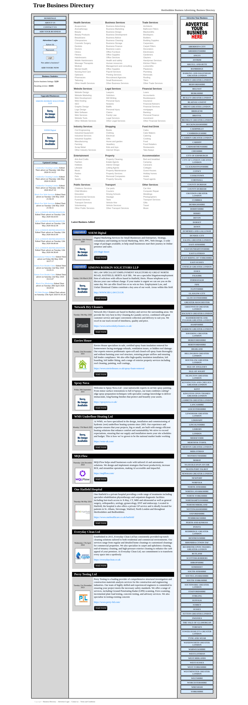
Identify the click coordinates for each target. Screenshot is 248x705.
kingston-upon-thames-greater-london (197, 394)
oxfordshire (197, 513)
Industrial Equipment (84, 133)
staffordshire (197, 591)
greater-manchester (197, 302)
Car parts (110, 188)
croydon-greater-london (197, 194)
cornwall (197, 180)
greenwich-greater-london (197, 308)
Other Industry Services (85, 150)
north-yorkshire (197, 496)
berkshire (197, 93)
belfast (197, 89)
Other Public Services (84, 208)
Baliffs (109, 106)
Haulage (110, 197)
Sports (78, 179)
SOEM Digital (50, 130)
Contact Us (50, 27)
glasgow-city (197, 293)
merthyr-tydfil (196, 442)
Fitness (78, 55)
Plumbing (147, 72)
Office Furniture (113, 52)
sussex (197, 609)
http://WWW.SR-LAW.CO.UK (109, 292)
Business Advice (113, 38)
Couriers (110, 191)
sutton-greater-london (197, 614)
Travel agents (149, 179)
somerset (197, 567)
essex (197, 271)
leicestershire (197, 409)
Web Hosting (80, 101)
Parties (78, 173)
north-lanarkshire (197, 491)
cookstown (197, 175)
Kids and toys (112, 147)
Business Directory (49, 702)
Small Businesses (114, 80)
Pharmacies (80, 77)
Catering (147, 136)
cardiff (197, 142)
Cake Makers (149, 133)
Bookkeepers (149, 98)
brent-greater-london (197, 106)
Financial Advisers (151, 104)
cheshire (197, 151)
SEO (77, 104)
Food (145, 141)
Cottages (147, 168)
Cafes (146, 130)
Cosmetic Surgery (83, 43)
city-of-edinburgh (197, 155)
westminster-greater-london (197, 672)
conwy (197, 171)
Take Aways (148, 150)
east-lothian (197, 253)
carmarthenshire (197, 146)
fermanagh (197, 280)
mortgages (148, 109)
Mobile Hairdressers (84, 60)
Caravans (147, 165)
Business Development (116, 35)
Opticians (79, 75)
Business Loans (113, 49)
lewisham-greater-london (196, 414)
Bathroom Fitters (150, 29)
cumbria (197, 200)
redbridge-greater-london (197, 532)
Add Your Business (50, 31)
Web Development (83, 98)
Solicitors (110, 95)
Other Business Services (117, 83)
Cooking (147, 139)
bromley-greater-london (197, 120)
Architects (147, 26)
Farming (78, 144)
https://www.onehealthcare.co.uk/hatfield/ (114, 517)
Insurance (147, 101)
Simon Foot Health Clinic (44, 265)
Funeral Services (82, 199)
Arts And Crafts (81, 159)
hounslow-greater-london (197, 361)
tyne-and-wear (197, 638)
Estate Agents (112, 162)
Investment (148, 118)
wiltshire (197, 678)
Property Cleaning (114, 159)
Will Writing (111, 98)
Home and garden (114, 141)
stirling (197, 596)
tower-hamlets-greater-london (197, 632)
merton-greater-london (197, 447)
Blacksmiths (148, 32)
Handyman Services (152, 60)
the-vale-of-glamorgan (197, 622)
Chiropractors (81, 40)
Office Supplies (113, 55)
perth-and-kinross (197, 522)
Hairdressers (80, 57)
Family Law (111, 115)
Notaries (110, 104)
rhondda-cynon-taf (197, 542)
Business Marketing (115, 29)
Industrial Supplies (83, 139)
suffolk (197, 600)
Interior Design (113, 165)
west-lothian (197, 654)
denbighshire (197, 204)
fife (197, 284)
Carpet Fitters (149, 46)
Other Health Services (85, 83)
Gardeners (148, 55)
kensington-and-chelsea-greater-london (197, 383)
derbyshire (197, 209)
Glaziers (147, 57)
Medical (78, 66)
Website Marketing (83, 95)
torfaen (197, 627)
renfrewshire (197, 538)
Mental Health (81, 69)
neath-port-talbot (197, 469)
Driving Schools (113, 194)
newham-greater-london (197, 473)
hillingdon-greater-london (197, 354)
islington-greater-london (197, 377)
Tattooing (79, 80)
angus (197, 55)
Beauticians (80, 38)
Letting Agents (112, 168)
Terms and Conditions (87, 702)
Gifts (108, 139)
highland (197, 349)
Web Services (81, 115)
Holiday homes (150, 173)
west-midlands (197, 658)
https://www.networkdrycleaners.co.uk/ (113, 326)
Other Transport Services (117, 208)
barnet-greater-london (197, 80)
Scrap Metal (80, 147)
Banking (147, 112)
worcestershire (197, 682)
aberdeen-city (196, 46)
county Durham (197, 184)
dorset (197, 222)
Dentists (78, 46)
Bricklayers (148, 35)
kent (197, 389)
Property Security (114, 179)
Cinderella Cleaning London (47, 168)
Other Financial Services (154, 121)
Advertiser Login (64, 702)
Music (77, 170)
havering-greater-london (197, 334)
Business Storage (114, 43)
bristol (197, 115)
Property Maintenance (116, 170)
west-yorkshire (196, 667)
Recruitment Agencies (116, 77)
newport (197, 478)
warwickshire (197, 649)
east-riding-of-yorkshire (197, 258)
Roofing (146, 77)
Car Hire (147, 188)
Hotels (146, 176)
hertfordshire (197, 344)
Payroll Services (113, 72)
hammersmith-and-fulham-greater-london (197, 319)
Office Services (113, 57)
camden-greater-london (197, 138)
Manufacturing (81, 141)
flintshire (197, 289)
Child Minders (81, 191)
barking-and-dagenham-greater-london (197, 74)
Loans (146, 92)
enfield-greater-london (197, 267)
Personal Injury (113, 101)
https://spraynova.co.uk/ (105, 402)
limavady (197, 420)
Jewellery (110, 144)
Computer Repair (151, 191)
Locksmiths (148, 66)
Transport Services (83, 202)
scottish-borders (197, 558)
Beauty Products (82, 35)
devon (197, 218)
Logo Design (80, 109)
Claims (109, 112)
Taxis (108, 199)
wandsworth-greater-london (197, 643)
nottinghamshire (197, 509)
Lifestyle (78, 168)
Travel (146, 205)
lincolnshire (197, 424)
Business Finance (114, 46)
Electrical (110, 136)
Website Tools (81, 118)
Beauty (78, 32)
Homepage (50, 18)
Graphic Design (82, 106)
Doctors (78, 49)
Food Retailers (150, 144)
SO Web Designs (42, 292)
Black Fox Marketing (44, 283)
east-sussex (197, 262)
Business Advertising (115, 26)
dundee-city (197, 235)
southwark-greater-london (197, 586)
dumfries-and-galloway (197, 231)
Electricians (148, 52)
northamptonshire (197, 500)
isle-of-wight (197, 371)
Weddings (147, 194)
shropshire (197, 562)
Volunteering (80, 205)
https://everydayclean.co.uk (107, 559)
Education (79, 194)
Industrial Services (83, 136)
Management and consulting (119, 66)
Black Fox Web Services (45, 194)
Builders (147, 38)
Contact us (75, 702)
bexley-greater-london (197, 98)
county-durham (197, 189)
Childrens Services (83, 188)
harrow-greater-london (197, 329)
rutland (197, 553)
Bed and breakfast (151, 159)
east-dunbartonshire (197, 249)
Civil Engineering (82, 130)
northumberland (197, 505)
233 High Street (101, 251)
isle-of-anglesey (197, 367)
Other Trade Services (153, 83)
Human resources (114, 63)
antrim (197, 60)
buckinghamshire (197, 124)
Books (109, 130)
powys (197, 527)
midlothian (197, 451)
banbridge (197, 69)
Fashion (78, 162)
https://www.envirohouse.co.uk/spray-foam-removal (119, 368)
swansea (197, 618)
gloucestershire (197, 298)
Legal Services (113, 118)
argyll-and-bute (197, 64)
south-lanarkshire (196, 576)
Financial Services (151, 106)
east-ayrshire (197, 244)
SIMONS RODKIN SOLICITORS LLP (50, 102)
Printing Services (114, 75)
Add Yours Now (50, 68)
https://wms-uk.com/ (104, 441)
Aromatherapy (81, 29)
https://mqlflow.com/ (104, 473)
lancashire (197, 404)
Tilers (145, 80)
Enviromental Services (85, 197)
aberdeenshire (197, 51)
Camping (147, 162)
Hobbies (78, 165)
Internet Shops (113, 150)
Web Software (81, 112)
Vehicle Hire (111, 202)
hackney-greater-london (197, 313)
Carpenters (148, 43)
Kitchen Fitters (149, 63)
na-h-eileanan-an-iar (197, 465)
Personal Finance (151, 115)
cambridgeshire (197, 133)
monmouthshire (197, 456)
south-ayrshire (197, 571)
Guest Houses (149, 170)
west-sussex (197, 662)
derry (197, 213)
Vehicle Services (113, 205)
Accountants (149, 95)
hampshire (197, 324)
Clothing (110, 133)
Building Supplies (151, 40)
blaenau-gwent (197, 102)
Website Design (82, 92)
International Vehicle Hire (44, 257)
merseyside (197, 438)
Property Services (114, 173)
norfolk (197, 482)
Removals (147, 75)
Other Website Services (85, 121)
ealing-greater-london (197, 240)
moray (197, 460)
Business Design (113, 32)
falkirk (197, 275)
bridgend (197, 111)
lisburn (197, 429)
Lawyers (110, 92)
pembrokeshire (197, 518)
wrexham (197, 687)
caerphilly (197, 129)
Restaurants (148, 147)
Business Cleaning (114, 40)
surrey (197, 605)
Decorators (148, 49)
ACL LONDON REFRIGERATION (50, 212)
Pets (77, 176)
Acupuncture (80, 26)
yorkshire (197, 691)
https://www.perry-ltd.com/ (107, 602)
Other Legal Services (115, 121)
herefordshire (197, 340)
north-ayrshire (197, 487)
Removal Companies (115, 176)
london (196, 433)
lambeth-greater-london (197, 400)
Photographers (150, 197)
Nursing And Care (83, 72)
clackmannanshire (196, 167)
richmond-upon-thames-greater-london (197, 548)
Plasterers (148, 69)
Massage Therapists (84, 63)
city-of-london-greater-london (197, 161)
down (197, 227)
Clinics (78, 52)
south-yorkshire (197, 580)
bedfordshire (197, 84)
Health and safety (114, 60)
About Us (50, 22)
